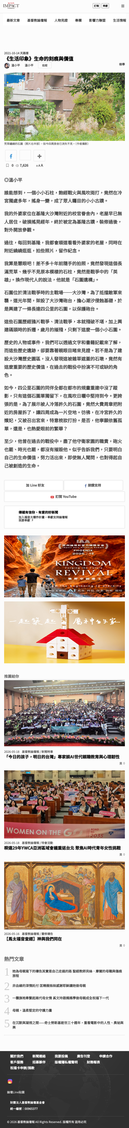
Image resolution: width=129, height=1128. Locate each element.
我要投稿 (61, 1056)
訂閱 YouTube (63, 496)
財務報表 (93, 1062)
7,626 (22, 165)
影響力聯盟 (97, 20)
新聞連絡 (39, 1056)
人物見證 (61, 20)
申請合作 (105, 1056)
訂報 (96, 5)
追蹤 (44, 65)
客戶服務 (16, 1062)
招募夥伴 (39, 1062)
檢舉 (122, 64)
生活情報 (119, 20)
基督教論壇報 (37, 20)
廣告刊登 (83, 1056)
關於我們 (16, 1056)
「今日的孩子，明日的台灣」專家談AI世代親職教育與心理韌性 (62, 757)
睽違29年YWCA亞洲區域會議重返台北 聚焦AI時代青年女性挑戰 (62, 848)
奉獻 (105, 5)
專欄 (78, 20)
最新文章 (13, 20)
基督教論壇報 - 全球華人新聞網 (11, 6)
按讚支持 (93, 485)
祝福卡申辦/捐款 (22, 1067)
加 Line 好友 (32, 485)
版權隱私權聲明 (66, 1062)
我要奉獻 (26, 520)
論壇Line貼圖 (16, 1092)
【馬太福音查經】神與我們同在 (33, 939)
